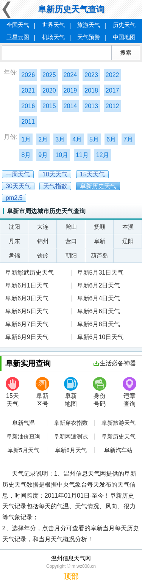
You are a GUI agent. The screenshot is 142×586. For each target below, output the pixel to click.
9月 (43, 155)
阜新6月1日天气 (26, 285)
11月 (82, 155)
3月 (60, 139)
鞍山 (71, 226)
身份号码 (99, 392)
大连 (42, 226)
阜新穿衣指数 (71, 423)
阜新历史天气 (118, 437)
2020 (49, 90)
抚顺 (99, 226)
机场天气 (53, 37)
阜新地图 (71, 392)
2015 (49, 106)
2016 (28, 106)
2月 (43, 139)
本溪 (128, 226)
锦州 (42, 241)
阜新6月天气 (70, 450)
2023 (91, 75)
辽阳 (128, 241)
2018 (91, 90)
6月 (111, 139)
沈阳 (14, 226)
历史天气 (124, 25)
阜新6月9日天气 (26, 337)
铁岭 (42, 255)
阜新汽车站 (118, 450)
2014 (70, 106)
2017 (112, 90)
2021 (28, 90)
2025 (49, 75)
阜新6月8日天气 (98, 324)
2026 (28, 75)
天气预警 (88, 37)
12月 (102, 155)
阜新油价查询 (23, 437)
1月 (26, 139)
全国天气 (17, 25)
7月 (128, 139)
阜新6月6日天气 (98, 311)
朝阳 (71, 255)
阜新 (99, 241)
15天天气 (12, 392)
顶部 (71, 576)
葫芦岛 (99, 255)
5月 (94, 139)
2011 (28, 121)
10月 (61, 155)
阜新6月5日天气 (26, 311)
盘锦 (14, 255)
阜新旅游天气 (118, 423)
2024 (70, 75)
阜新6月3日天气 (26, 298)
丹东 (14, 241)
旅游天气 (88, 25)
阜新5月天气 (23, 450)
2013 (91, 106)
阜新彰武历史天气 (29, 272)
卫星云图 (17, 37)
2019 (70, 90)
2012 (112, 106)
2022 (112, 75)
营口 (71, 241)
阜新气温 (23, 423)
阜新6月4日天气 (98, 298)
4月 (77, 139)
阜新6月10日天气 (100, 337)
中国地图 (124, 37)
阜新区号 (42, 392)
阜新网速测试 (71, 437)
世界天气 (53, 25)
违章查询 (129, 392)
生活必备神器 (115, 363)
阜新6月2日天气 (98, 285)
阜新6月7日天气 (26, 324)
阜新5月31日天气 (100, 272)
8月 (26, 155)
